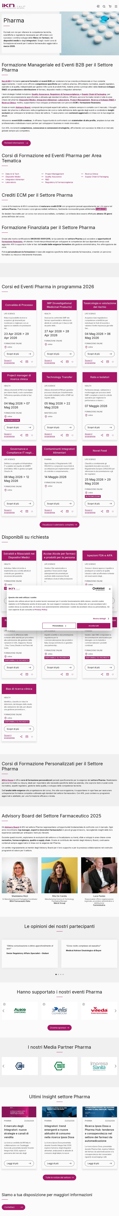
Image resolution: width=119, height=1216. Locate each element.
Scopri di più (13, 354)
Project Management (54, 174)
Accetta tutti (94, 626)
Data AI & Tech (12, 174)
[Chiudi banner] (110, 589)
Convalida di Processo (19, 304)
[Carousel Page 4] (63, 974)
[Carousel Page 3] (60, 974)
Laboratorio (63, 100)
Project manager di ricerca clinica (19, 377)
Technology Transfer (59, 377)
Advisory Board (23, 107)
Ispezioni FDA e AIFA (99, 555)
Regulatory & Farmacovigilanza (64, 94)
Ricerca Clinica (91, 174)
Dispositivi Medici (13, 177)
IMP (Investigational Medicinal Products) (59, 305)
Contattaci (9, 1207)
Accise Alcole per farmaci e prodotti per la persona (59, 555)
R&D (47, 179)
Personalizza (59, 626)
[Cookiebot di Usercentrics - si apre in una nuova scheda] (94, 589)
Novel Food (100, 450)
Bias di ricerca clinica (19, 688)
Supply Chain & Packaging (94, 94)
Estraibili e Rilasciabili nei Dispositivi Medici (19, 555)
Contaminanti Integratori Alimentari (59, 450)
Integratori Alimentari (15, 179)
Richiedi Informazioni (14, 143)
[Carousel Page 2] (58, 974)
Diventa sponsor (58, 1027)
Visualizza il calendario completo (58, 524)
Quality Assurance (40, 94)
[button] (110, 6)
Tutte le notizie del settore (58, 1177)
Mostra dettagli (99, 619)
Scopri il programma (9, 361)
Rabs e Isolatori (99, 377)
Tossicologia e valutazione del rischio (99, 305)
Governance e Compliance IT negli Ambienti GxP (19, 450)
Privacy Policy (40, 610)
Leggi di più (12, 1163)
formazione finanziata (12, 241)
